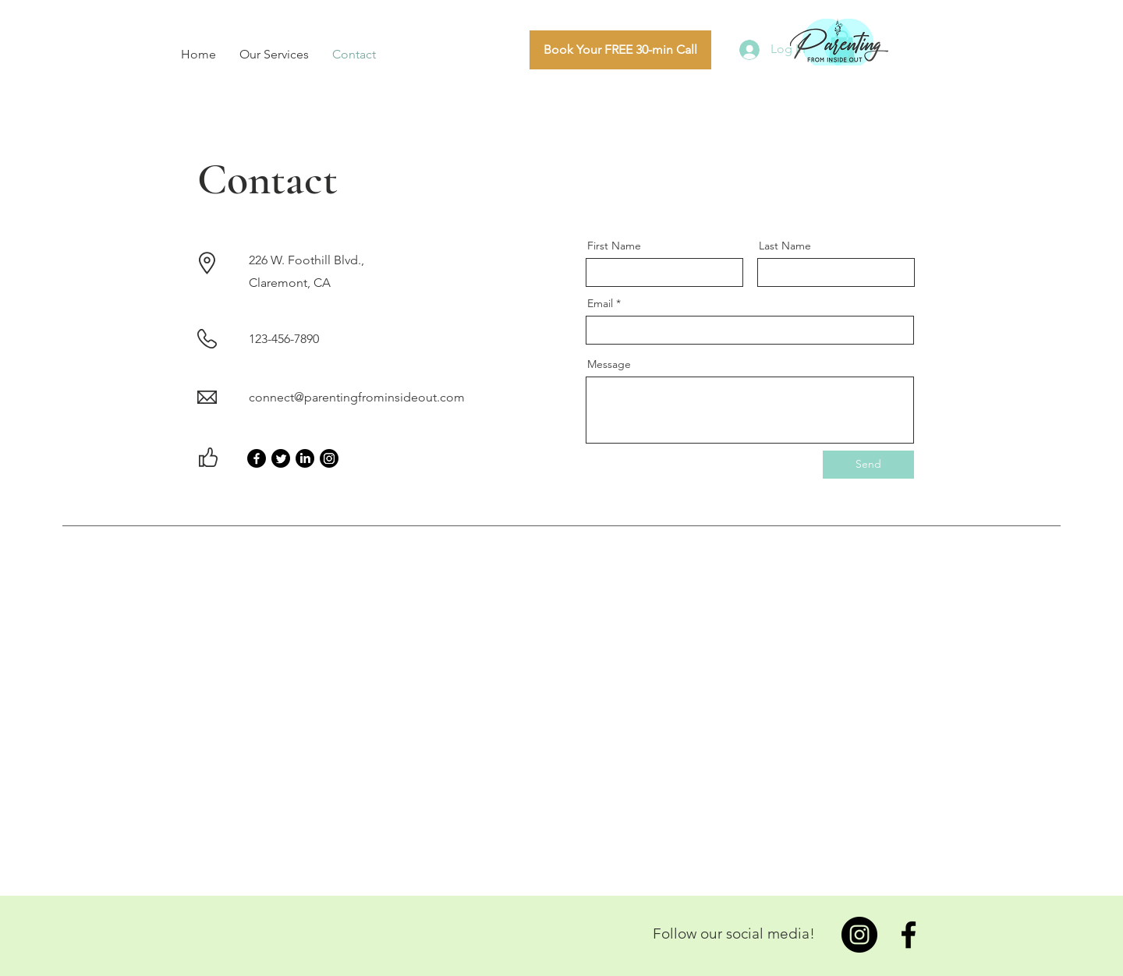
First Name (614, 245)
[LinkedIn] (305, 458)
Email (600, 303)
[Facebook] (256, 458)
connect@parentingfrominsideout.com (357, 397)
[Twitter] (280, 458)
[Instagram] (329, 458)
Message (609, 364)
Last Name (785, 245)
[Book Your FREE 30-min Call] (620, 49)
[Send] (868, 465)
